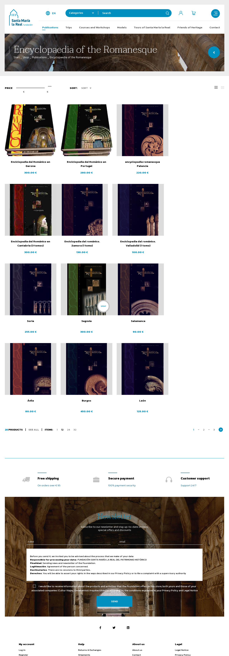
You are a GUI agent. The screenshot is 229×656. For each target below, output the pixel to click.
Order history (26, 584)
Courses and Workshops (94, 27)
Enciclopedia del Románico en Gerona (30, 164)
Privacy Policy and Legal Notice (180, 511)
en (54, 13)
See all (33, 350)
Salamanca (30, 321)
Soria (142, 241)
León (198, 321)
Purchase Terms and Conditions (192, 584)
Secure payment (121, 398)
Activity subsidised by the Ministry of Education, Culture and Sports (94, 604)
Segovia (198, 241)
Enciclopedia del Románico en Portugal (86, 164)
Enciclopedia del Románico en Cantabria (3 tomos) (198, 164)
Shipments (84, 575)
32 (75, 350)
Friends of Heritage (189, 27)
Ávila (86, 321)
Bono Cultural (204, 604)
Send (114, 522)
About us (137, 570)
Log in (22, 570)
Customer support (195, 398)
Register (23, 575)
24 (68, 350)
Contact (214, 27)
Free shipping (48, 398)
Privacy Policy (183, 575)
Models (122, 27)
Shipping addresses (30, 580)
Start (17, 57)
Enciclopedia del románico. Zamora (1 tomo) (30, 243)
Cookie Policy (182, 580)
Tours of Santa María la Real (152, 27)
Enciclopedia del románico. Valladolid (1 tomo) (86, 243)
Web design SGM (201, 647)
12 (62, 350)
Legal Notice (182, 570)
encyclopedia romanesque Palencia (142, 164)
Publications (50, 27)
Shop (26, 57)
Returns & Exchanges (89, 570)
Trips (68, 27)
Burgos (142, 321)
